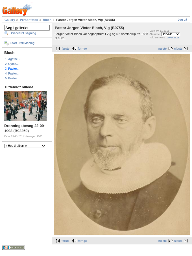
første (65, 48)
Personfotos (29, 19)
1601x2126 (172, 37)
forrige (82, 48)
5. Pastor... (12, 78)
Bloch (47, 19)
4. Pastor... (12, 73)
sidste (178, 48)
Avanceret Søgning (23, 33)
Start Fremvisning (22, 43)
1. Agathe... (12, 59)
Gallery (10, 19)
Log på (182, 19)
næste (162, 48)
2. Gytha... (12, 63)
